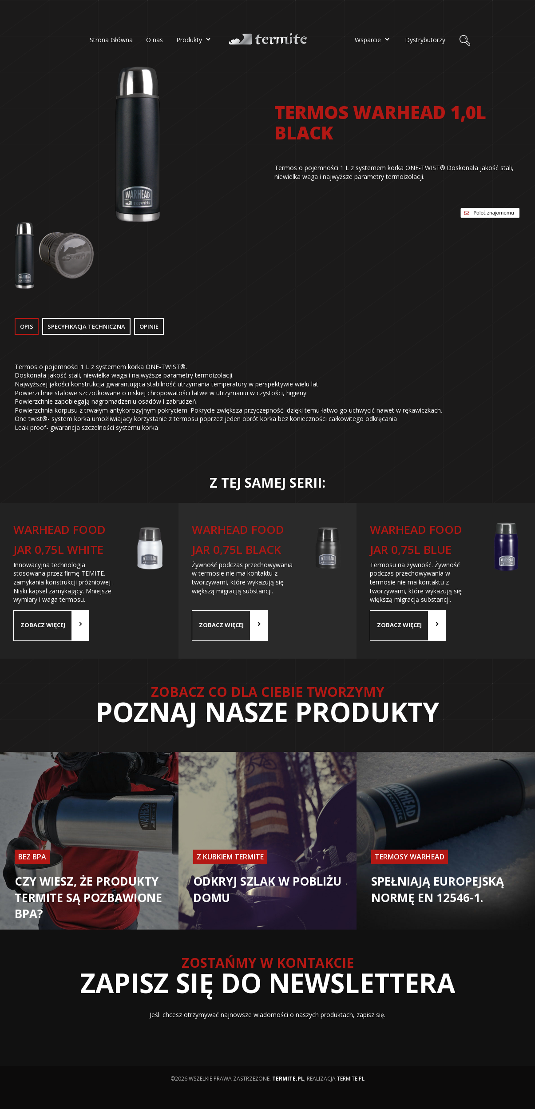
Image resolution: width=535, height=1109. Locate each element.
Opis (26, 326)
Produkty (194, 39)
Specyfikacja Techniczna (86, 326)
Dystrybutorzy (425, 40)
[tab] (27, 327)
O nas (154, 40)
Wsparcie (373, 39)
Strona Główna (111, 40)
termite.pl (351, 1078)
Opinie (149, 326)
